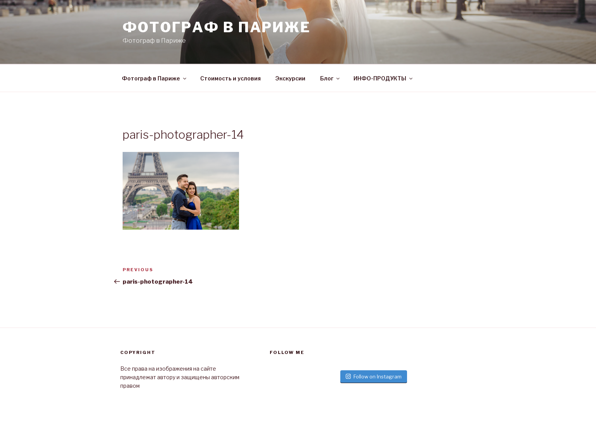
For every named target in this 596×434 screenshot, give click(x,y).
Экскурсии (290, 78)
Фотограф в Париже (154, 78)
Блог (330, 78)
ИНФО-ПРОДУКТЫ (383, 78)
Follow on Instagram (374, 376)
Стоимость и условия (230, 78)
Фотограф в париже (217, 27)
